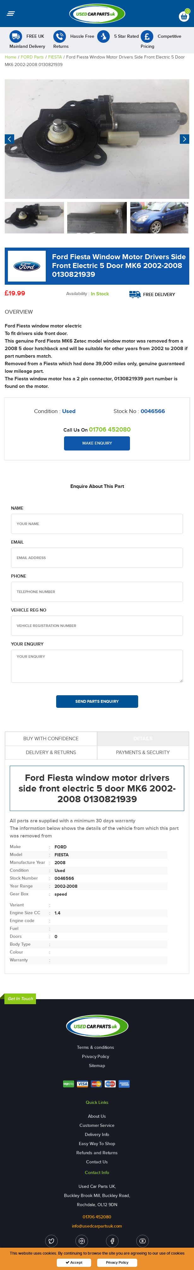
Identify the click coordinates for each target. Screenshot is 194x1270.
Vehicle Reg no (28, 610)
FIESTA (55, 57)
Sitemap (97, 1065)
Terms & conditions (95, 1047)
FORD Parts (32, 57)
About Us (97, 1116)
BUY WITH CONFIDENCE (51, 738)
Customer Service (96, 1125)
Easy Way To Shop (97, 1143)
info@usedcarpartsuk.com (97, 1226)
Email (17, 542)
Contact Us (97, 1162)
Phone (18, 576)
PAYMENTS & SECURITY (143, 752)
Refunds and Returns (97, 1152)
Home (10, 57)
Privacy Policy (95, 1056)
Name (17, 508)
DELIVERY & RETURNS (51, 752)
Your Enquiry (27, 644)
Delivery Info (97, 1134)
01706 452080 (110, 429)
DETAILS (143, 738)
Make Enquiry (97, 443)
